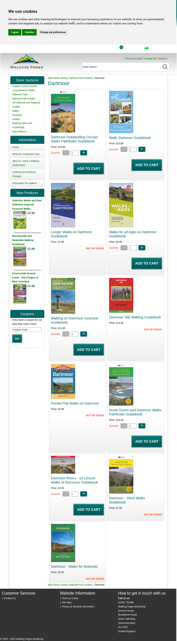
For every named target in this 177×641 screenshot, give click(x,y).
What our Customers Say (25, 154)
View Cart (132, 49)
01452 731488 (126, 602)
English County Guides (24, 86)
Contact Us (150, 58)
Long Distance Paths (23, 90)
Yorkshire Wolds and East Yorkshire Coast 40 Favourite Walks (27, 204)
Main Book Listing (57, 78)
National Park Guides (80, 78)
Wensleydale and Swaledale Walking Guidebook (23, 240)
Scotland (17, 115)
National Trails (20, 94)
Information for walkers (24, 183)
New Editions (19, 131)
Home (92, 49)
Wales (15, 110)
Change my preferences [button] (53, 32)
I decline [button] (29, 32)
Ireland (16, 119)
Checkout (158, 49)
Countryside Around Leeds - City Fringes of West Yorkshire (25, 277)
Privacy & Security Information (78, 606)
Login (108, 49)
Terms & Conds (133, 58)
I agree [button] (14, 32)
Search (162, 58)
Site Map (66, 602)
